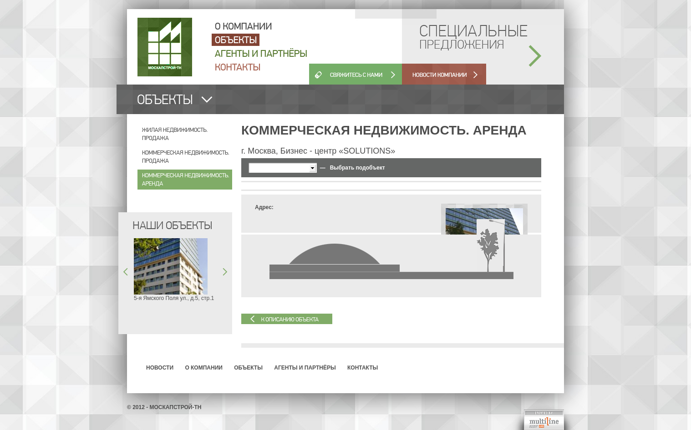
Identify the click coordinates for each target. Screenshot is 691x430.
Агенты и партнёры (304, 368)
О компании (204, 368)
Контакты (362, 368)
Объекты (248, 368)
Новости (159, 368)
